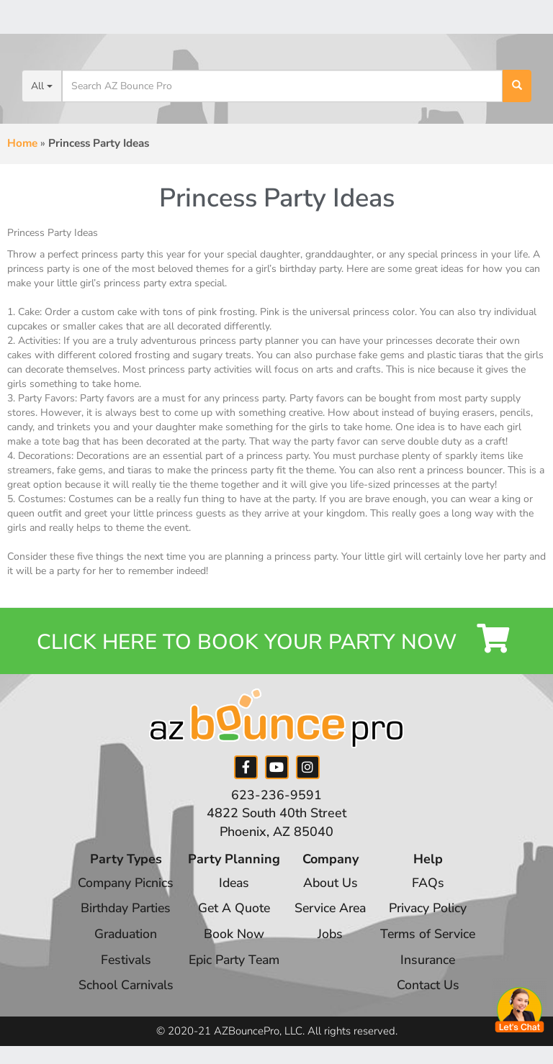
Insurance (433, 962)
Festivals (119, 962)
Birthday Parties (120, 910)
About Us (331, 885)
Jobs (331, 936)
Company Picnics (119, 885)
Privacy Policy (432, 910)
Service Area (331, 910)
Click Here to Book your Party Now (276, 641)
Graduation (120, 936)
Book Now (231, 936)
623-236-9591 (276, 797)
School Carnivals (119, 987)
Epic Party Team (231, 962)
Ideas (231, 885)
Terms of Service (432, 936)
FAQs (433, 885)
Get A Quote (231, 910)
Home (22, 143)
